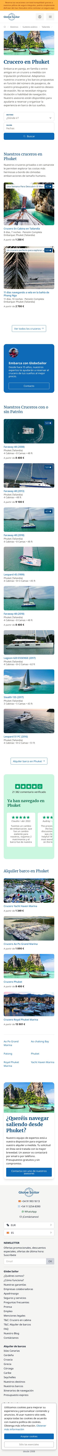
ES (29, 1232)
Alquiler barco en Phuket (29, 761)
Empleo (8, 1311)
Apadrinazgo (11, 1293)
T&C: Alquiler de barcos (17, 1324)
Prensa (8, 1306)
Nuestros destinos (14, 1381)
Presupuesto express (16, 1395)
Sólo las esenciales (29, 1444)
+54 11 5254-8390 (29, 1206)
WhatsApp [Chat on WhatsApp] (29, 1211)
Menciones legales (14, 1315)
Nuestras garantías (15, 1284)
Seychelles (10, 1377)
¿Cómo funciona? (14, 1280)
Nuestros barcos (13, 1386)
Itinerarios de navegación (19, 1390)
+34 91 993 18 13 (29, 1201)
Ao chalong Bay (40, 1041)
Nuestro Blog (11, 1333)
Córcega (8, 1368)
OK (50, 1261)
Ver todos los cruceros (29, 328)
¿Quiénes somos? (14, 1275)
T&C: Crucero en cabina (17, 1320)
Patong (8, 1053)
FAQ (6, 1329)
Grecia (7, 1364)
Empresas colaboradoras (18, 1289)
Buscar (29, 136)
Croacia (8, 1359)
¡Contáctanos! (29, 1216)
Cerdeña (9, 1355)
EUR (29, 1225)
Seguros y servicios (15, 1298)
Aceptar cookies (29, 1436)
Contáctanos (11, 1337)
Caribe (7, 1373)
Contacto (29, 386)
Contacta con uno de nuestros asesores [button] (29, 1172)
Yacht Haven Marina (42, 1062)
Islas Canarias (12, 1350)
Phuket (35, 1053)
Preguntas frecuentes (16, 1302)
